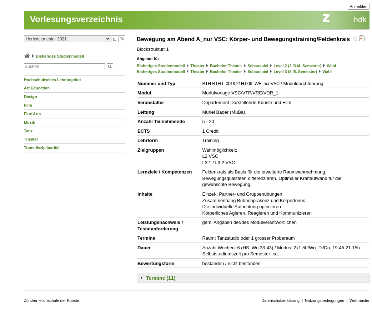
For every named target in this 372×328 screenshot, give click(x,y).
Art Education (37, 88)
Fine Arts (32, 114)
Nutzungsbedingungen (324, 300)
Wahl (331, 66)
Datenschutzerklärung (280, 300)
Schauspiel (257, 66)
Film (28, 105)
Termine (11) (160, 278)
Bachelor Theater (226, 66)
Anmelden (359, 6)
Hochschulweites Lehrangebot (52, 80)
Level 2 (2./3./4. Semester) (297, 66)
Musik (29, 122)
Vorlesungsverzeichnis (76, 19)
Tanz (28, 131)
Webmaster (360, 300)
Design (30, 96)
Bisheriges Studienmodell (60, 56)
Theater (31, 139)
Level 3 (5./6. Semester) (295, 71)
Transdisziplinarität (42, 148)
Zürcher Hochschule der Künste (51, 300)
